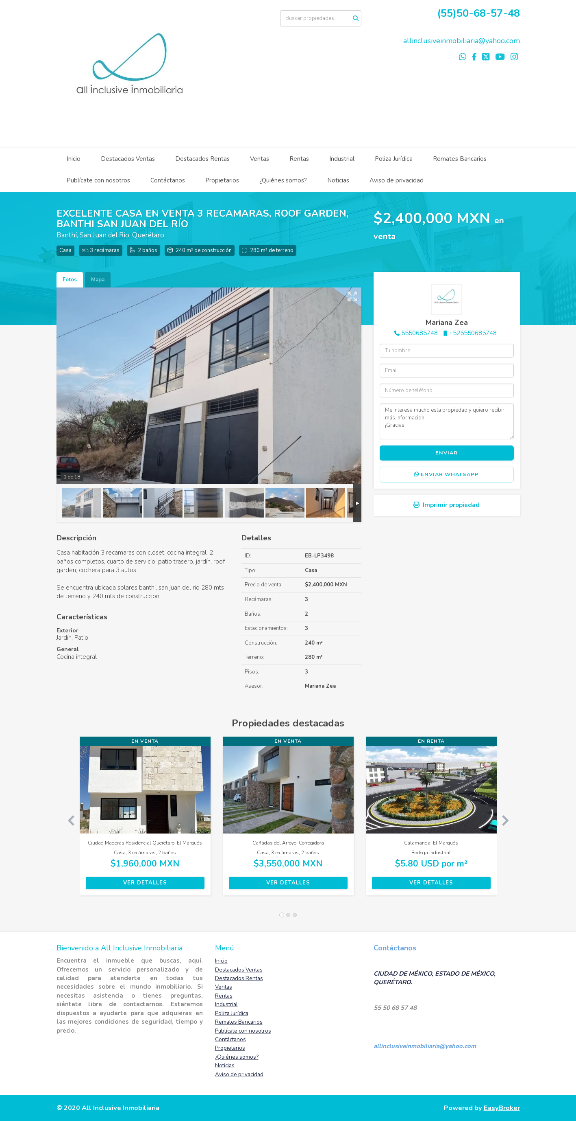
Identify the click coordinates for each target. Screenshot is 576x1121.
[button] (68, 820)
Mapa (97, 279)
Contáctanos (167, 180)
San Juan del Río (104, 235)
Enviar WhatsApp (446, 474)
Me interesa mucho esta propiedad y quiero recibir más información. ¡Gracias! (447, 421)
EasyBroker (502, 1107)
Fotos (70, 279)
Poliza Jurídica (394, 159)
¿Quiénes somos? (283, 180)
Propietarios (222, 180)
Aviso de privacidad (397, 180)
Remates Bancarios (460, 159)
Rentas (299, 159)
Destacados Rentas (202, 159)
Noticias (338, 180)
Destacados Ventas (128, 159)
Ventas (259, 159)
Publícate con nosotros (98, 180)
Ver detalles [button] (145, 882)
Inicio (73, 159)
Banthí (67, 235)
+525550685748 (473, 333)
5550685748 (419, 333)
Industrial (341, 159)
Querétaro (148, 235)
